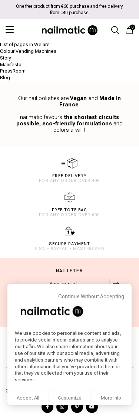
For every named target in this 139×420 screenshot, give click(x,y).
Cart (131, 28)
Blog (5, 77)
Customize (70, 398)
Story (5, 58)
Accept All (28, 398)
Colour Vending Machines (28, 51)
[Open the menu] (13, 29)
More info (111, 398)
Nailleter (69, 271)
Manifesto (10, 64)
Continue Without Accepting (91, 296)
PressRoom (13, 71)
